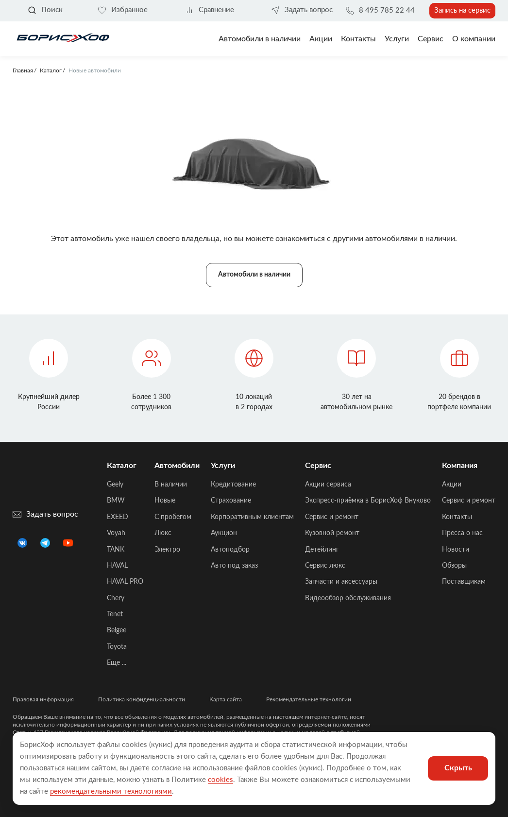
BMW (116, 500)
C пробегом (172, 517)
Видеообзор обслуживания (348, 598)
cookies (220, 779)
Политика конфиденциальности (141, 699)
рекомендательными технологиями (111, 791)
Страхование (231, 500)
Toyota (117, 646)
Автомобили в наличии (260, 39)
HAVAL (117, 565)
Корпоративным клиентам (252, 517)
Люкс (162, 533)
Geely (115, 484)
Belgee (116, 630)
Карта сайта (225, 699)
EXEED (117, 517)
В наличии (170, 484)
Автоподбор (230, 549)
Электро (167, 549)
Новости (455, 549)
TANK (115, 549)
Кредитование (233, 484)
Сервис (430, 39)
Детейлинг (322, 549)
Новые (164, 500)
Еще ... (116, 663)
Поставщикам (464, 581)
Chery (115, 598)
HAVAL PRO (125, 581)
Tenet (115, 614)
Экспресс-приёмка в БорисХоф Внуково (368, 500)
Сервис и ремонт (331, 517)
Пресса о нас (462, 533)
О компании (473, 39)
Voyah (116, 533)
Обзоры (454, 565)
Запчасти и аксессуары (341, 581)
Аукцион (224, 533)
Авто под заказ (234, 565)
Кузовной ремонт (332, 533)
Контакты (358, 39)
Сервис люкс (325, 565)
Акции (451, 484)
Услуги (397, 39)
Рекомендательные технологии (308, 699)
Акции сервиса (328, 484)
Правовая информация (43, 699)
